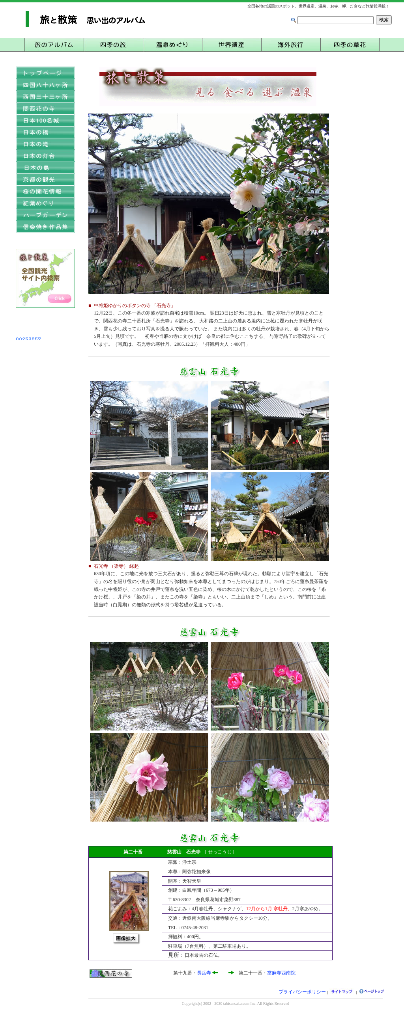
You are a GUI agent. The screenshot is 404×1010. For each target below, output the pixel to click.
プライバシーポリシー (302, 992)
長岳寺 (204, 973)
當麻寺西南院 (281, 973)
